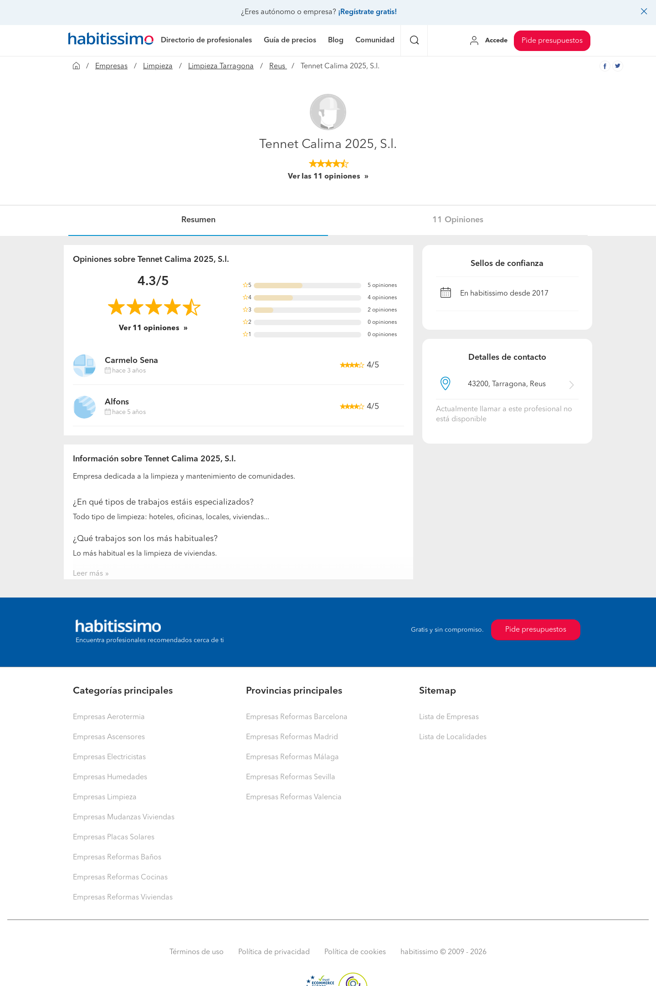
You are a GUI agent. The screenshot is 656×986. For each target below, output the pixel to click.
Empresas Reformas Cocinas (120, 877)
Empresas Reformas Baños (117, 857)
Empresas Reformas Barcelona (297, 717)
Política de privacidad (274, 952)
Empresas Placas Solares (113, 837)
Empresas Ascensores (109, 737)
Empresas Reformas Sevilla (290, 777)
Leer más (88, 573)
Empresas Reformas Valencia (294, 797)
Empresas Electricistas (109, 757)
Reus (278, 66)
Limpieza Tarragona (221, 66)
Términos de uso (196, 952)
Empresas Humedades (110, 777)
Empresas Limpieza (105, 797)
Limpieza (158, 66)
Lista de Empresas (449, 717)
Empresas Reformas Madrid (292, 737)
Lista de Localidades (453, 737)
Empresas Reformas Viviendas (123, 897)
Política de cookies (355, 952)
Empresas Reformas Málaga (292, 757)
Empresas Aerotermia (109, 717)
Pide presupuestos (552, 41)
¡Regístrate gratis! (367, 12)
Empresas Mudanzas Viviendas (123, 817)
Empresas (111, 66)
